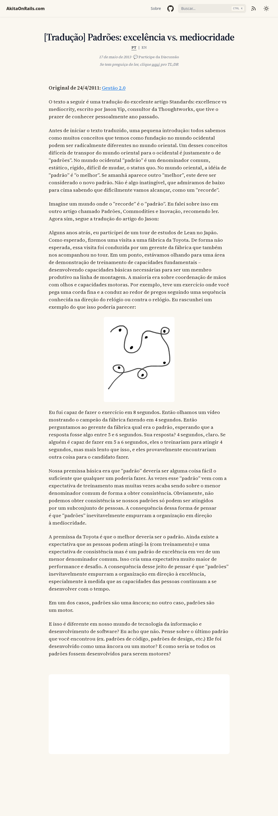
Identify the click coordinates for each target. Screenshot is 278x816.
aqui (156, 64)
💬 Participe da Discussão (156, 57)
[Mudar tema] (266, 8)
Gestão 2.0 (114, 87)
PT (133, 47)
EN (144, 47)
